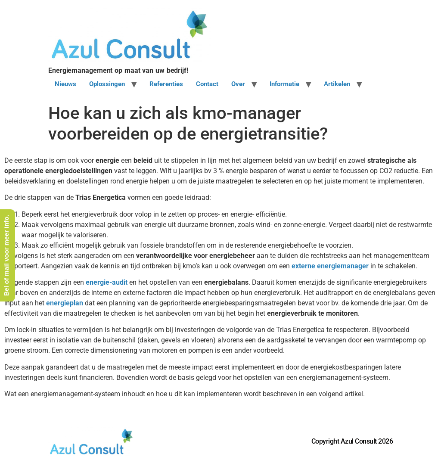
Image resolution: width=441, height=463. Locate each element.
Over (238, 84)
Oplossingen (107, 84)
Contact (207, 84)
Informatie (284, 84)
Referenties (166, 84)
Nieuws (65, 84)
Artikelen (337, 84)
